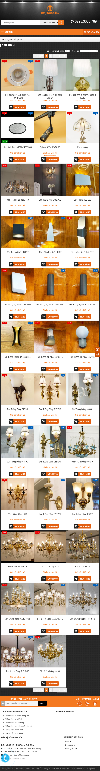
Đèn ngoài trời (71, 748)
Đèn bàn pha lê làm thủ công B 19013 (82, 96)
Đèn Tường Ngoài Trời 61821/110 (50, 304)
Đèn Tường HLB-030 (82, 199)
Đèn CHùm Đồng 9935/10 (82, 461)
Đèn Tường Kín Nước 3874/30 (82, 356)
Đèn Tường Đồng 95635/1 (50, 513)
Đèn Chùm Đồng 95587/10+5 (82, 618)
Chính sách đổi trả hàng (14, 723)
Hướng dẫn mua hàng (14, 733)
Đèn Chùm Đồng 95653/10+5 (50, 618)
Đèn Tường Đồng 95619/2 (17, 461)
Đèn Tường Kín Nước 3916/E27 (50, 356)
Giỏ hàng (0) (91, 32)
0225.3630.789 (84, 21)
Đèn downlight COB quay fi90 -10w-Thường (17, 96)
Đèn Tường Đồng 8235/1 (17, 409)
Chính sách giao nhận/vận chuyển (18, 726)
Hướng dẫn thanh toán (14, 730)
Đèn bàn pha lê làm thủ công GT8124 (50, 96)
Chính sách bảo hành (13, 719)
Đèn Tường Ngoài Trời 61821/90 (82, 304)
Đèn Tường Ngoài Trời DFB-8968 (17, 304)
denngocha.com (18, 758)
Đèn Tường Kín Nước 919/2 (50, 251)
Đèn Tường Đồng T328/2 (82, 513)
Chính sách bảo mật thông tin (17, 716)
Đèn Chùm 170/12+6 (17, 566)
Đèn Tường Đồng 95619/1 (50, 461)
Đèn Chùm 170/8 (82, 566)
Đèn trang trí (70, 745)
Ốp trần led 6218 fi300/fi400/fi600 (18, 147)
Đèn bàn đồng (82, 147)
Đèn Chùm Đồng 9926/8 (50, 671)
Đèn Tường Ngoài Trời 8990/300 (17, 356)
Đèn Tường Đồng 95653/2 (50, 409)
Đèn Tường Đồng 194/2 (17, 513)
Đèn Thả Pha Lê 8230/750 (18, 199)
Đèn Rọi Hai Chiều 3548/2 (18, 251)
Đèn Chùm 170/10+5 (50, 566)
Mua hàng (17, 107)
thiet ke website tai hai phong (83, 768)
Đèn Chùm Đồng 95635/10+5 (17, 618)
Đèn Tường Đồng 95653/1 (82, 409)
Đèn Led (68, 741)
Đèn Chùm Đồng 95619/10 (17, 671)
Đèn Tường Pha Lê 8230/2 (50, 199)
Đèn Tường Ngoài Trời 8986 (82, 251)
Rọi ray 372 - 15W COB (50, 147)
